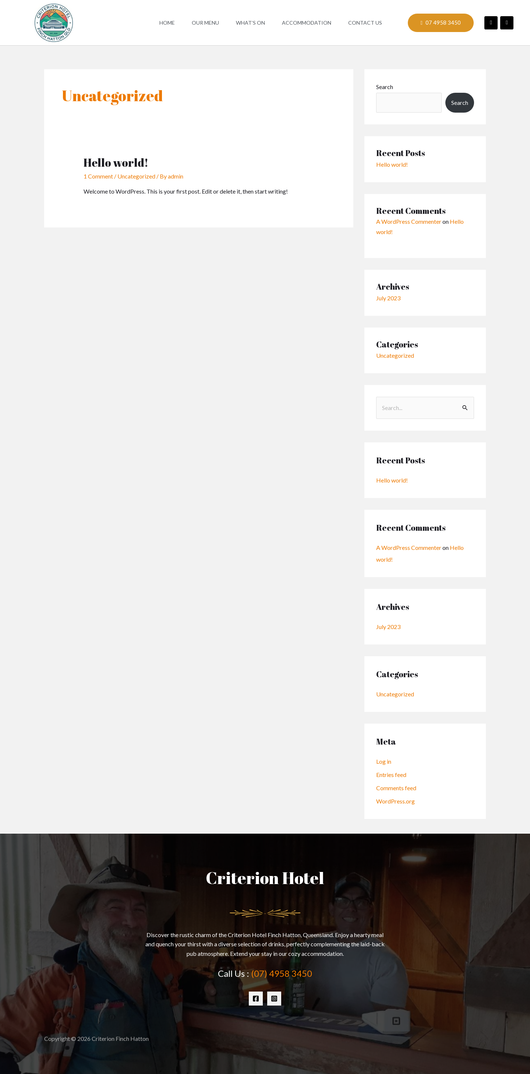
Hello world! (116, 162)
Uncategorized (136, 176)
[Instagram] (274, 999)
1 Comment (98, 176)
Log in (383, 761)
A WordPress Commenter (408, 221)
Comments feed (396, 787)
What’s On (250, 23)
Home (167, 23)
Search (384, 86)
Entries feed (391, 774)
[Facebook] (256, 999)
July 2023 (388, 297)
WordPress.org (395, 801)
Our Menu (205, 23)
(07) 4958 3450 (281, 973)
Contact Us (365, 23)
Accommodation (306, 23)
